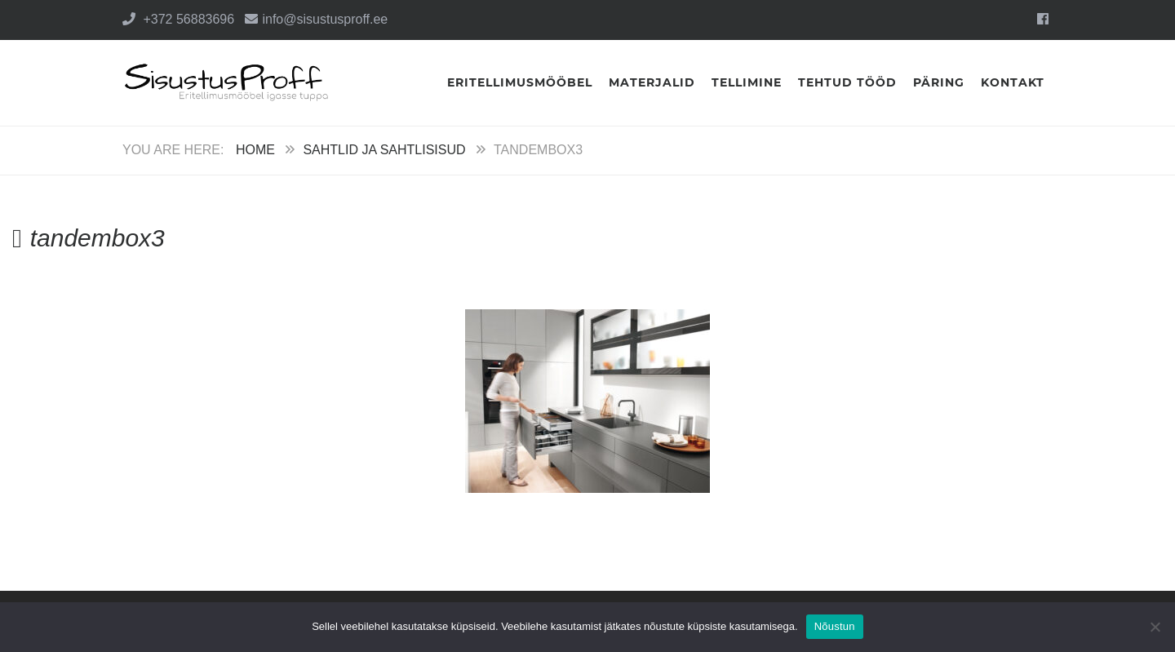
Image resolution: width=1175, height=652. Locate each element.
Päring (938, 82)
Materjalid (652, 82)
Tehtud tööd (847, 82)
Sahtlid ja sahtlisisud (384, 150)
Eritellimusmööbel (519, 82)
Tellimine (747, 82)
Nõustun (834, 626)
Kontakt (1012, 82)
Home (255, 150)
